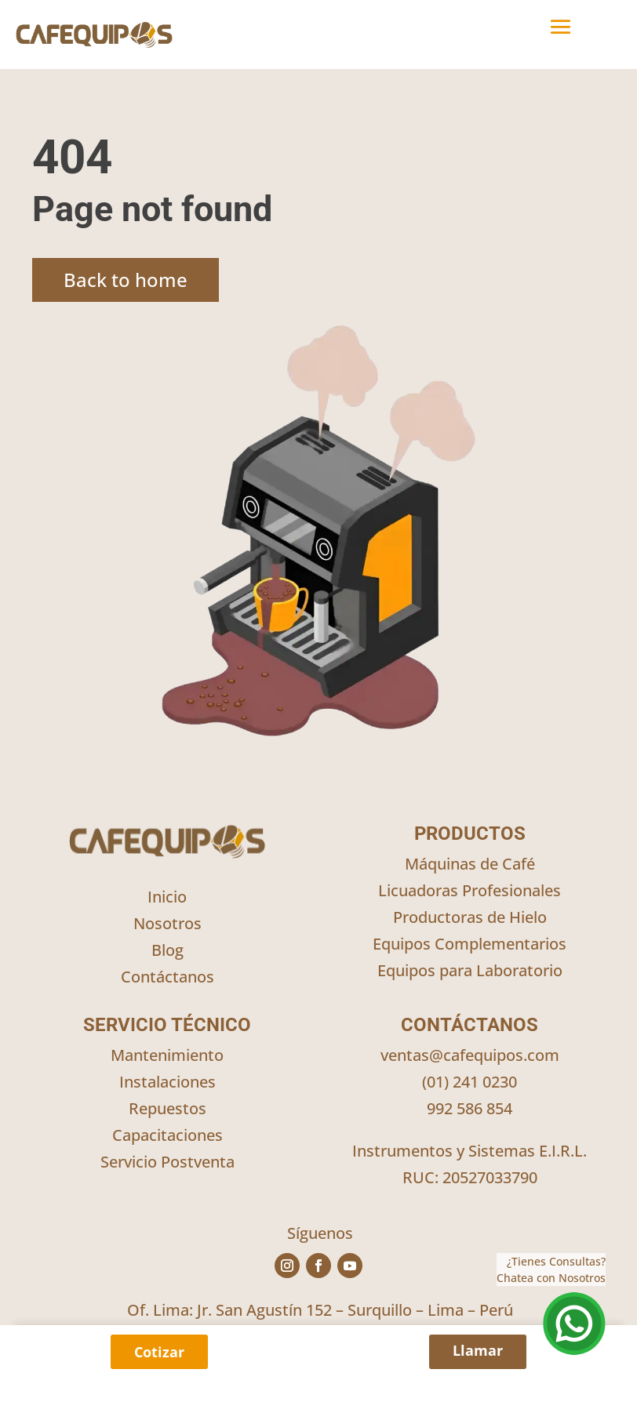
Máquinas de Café (470, 863)
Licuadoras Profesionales (469, 890)
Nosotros (167, 923)
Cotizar (159, 1351)
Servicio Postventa (167, 1161)
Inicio (167, 896)
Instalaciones (167, 1081)
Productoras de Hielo (470, 917)
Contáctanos (167, 976)
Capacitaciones (167, 1135)
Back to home (125, 279)
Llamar (478, 1350)
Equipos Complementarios (469, 943)
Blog (167, 950)
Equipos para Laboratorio (469, 970)
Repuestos (167, 1108)
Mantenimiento (167, 1055)
